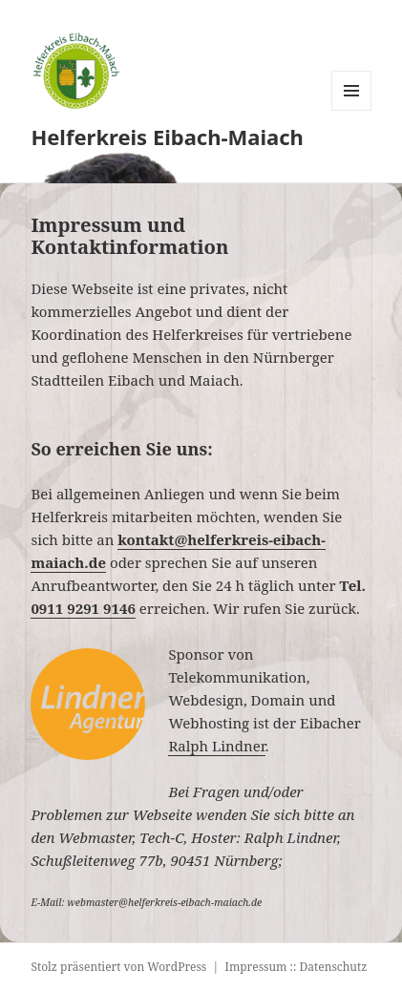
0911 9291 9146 (83, 608)
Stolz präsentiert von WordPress (118, 967)
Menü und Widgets (351, 110)
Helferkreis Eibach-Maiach (167, 136)
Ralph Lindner (216, 745)
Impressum (255, 967)
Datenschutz (334, 967)
